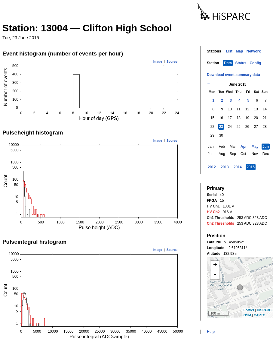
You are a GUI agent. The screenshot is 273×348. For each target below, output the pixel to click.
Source (172, 61)
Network (254, 51)
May (254, 146)
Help (211, 332)
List (229, 51)
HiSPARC (264, 310)
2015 (251, 167)
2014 (238, 167)
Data (228, 63)
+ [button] (215, 265)
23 (221, 127)
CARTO (259, 315)
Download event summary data (233, 75)
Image (157, 61)
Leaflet (249, 310)
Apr (244, 146)
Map (239, 51)
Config (255, 63)
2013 (225, 167)
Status (240, 63)
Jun (265, 146)
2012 (212, 167)
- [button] (215, 274)
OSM (247, 315)
